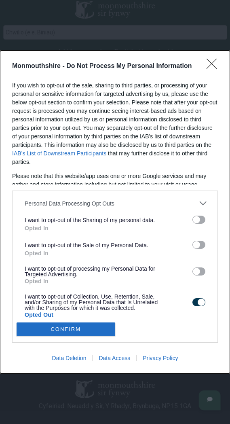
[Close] (214, 66)
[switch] (198, 220)
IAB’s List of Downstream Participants (59, 153)
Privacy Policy (160, 358)
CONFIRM (66, 329)
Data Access (114, 358)
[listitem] (115, 203)
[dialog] (115, 212)
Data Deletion (69, 358)
